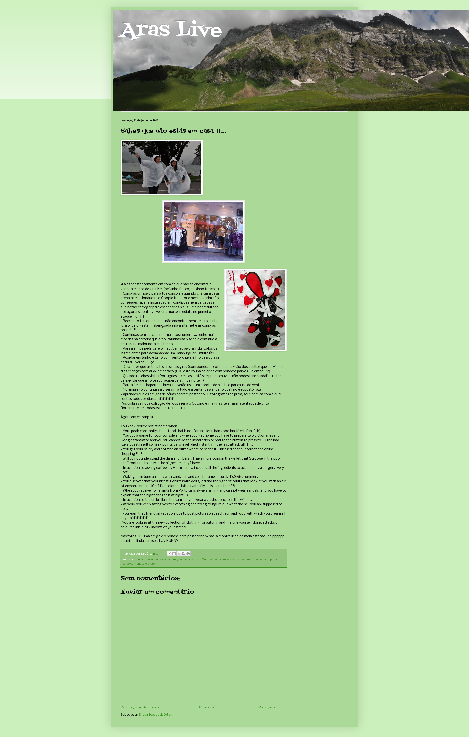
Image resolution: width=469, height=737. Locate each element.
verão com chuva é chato (139, 563)
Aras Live (171, 31)
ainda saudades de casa (151, 559)
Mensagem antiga (271, 707)
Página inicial (208, 707)
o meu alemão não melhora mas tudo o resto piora (243, 559)
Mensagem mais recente (140, 707)
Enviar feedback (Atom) (157, 714)
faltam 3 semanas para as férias (188, 559)
